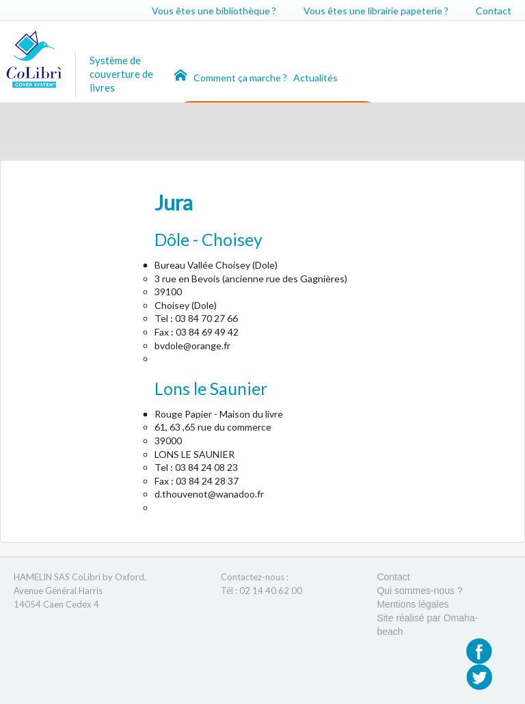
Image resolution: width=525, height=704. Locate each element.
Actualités (315, 77)
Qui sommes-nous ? (419, 590)
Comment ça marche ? (241, 77)
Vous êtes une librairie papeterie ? (376, 10)
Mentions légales (412, 604)
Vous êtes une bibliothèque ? (214, 10)
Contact (493, 10)
